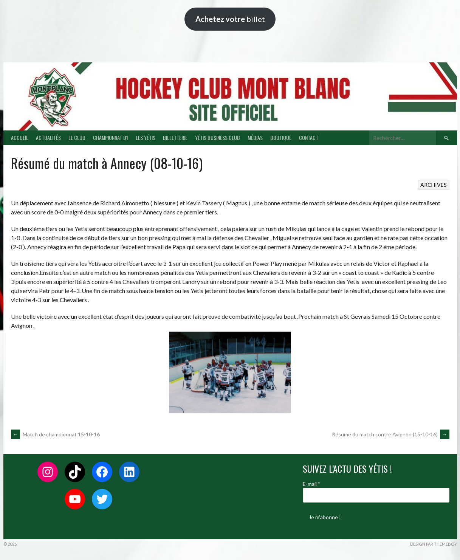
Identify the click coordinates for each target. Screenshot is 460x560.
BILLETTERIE (175, 137)
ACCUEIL (19, 137)
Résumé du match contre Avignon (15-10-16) (390, 434)
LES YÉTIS (145, 137)
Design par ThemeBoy (433, 543)
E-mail (311, 484)
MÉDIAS (255, 137)
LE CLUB (76, 137)
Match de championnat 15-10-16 (55, 434)
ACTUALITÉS (48, 137)
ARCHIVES (433, 184)
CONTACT (308, 137)
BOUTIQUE (280, 137)
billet (230, 18)
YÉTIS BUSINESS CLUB (217, 137)
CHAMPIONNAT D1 (110, 137)
